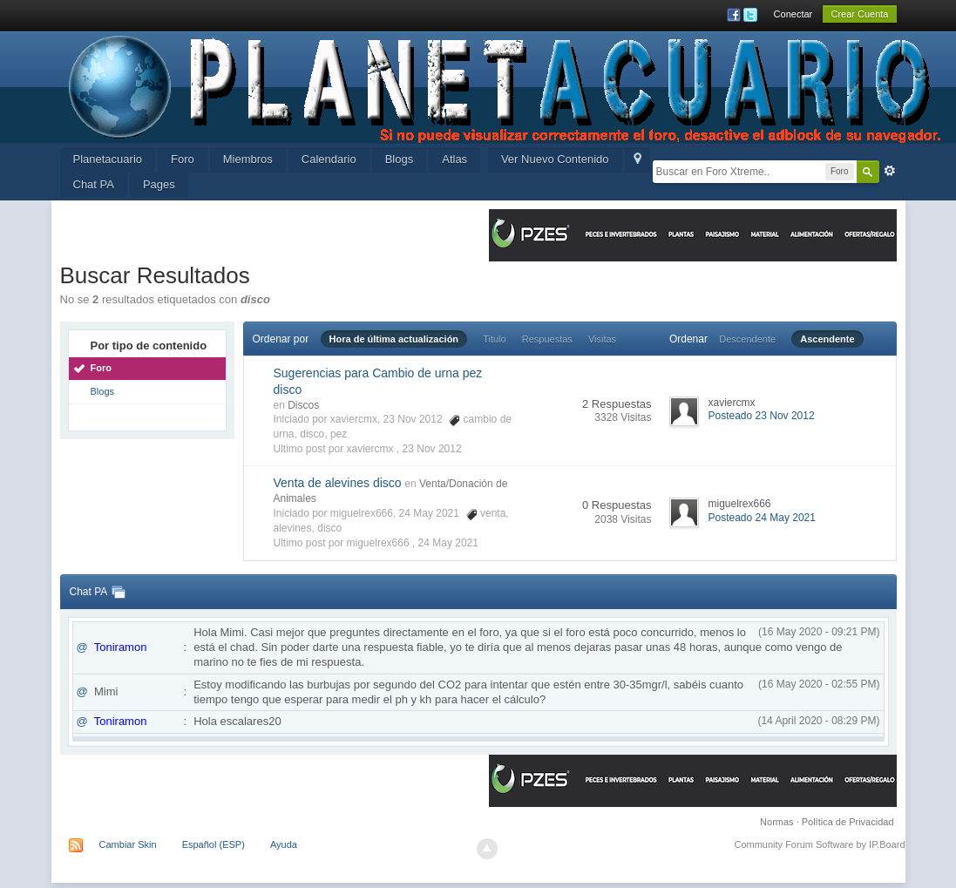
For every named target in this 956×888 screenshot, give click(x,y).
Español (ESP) (213, 844)
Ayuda (283, 844)
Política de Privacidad (848, 822)
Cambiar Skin (128, 844)
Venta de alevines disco (338, 483)
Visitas (602, 339)
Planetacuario (108, 159)
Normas (777, 822)
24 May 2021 (448, 543)
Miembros (248, 159)
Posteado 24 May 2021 (762, 518)
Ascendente (827, 339)
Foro (182, 159)
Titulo (494, 339)
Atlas (454, 159)
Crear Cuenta (859, 14)
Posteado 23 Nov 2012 (762, 416)
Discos (303, 405)
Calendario (329, 159)
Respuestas (547, 339)
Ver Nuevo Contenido (555, 159)
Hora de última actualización (394, 339)
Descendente (747, 339)
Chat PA (93, 184)
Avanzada (890, 171)
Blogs (399, 159)
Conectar (793, 14)
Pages (159, 184)
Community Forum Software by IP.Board (819, 844)
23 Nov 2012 (432, 449)
